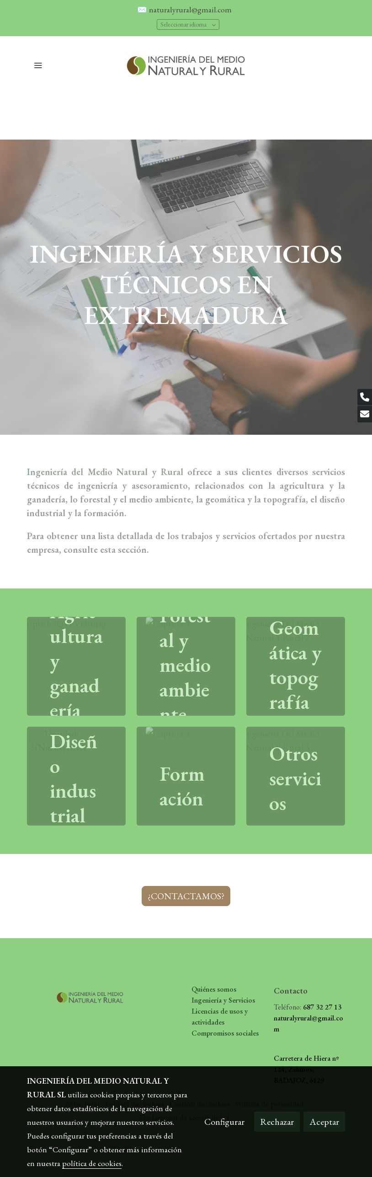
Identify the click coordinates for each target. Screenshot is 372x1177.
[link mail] (364, 414)
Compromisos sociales (225, 1033)
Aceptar (324, 1122)
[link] (186, 65)
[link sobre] (62, 995)
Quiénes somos (213, 989)
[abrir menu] (38, 65)
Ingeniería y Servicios (223, 1000)
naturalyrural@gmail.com (191, 9)
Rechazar (277, 1122)
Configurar (224, 1122)
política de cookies (92, 1163)
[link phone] (364, 397)
